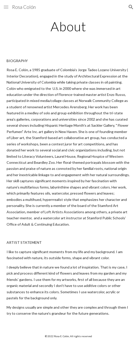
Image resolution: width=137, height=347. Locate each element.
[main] (68, 26)
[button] (6, 7)
